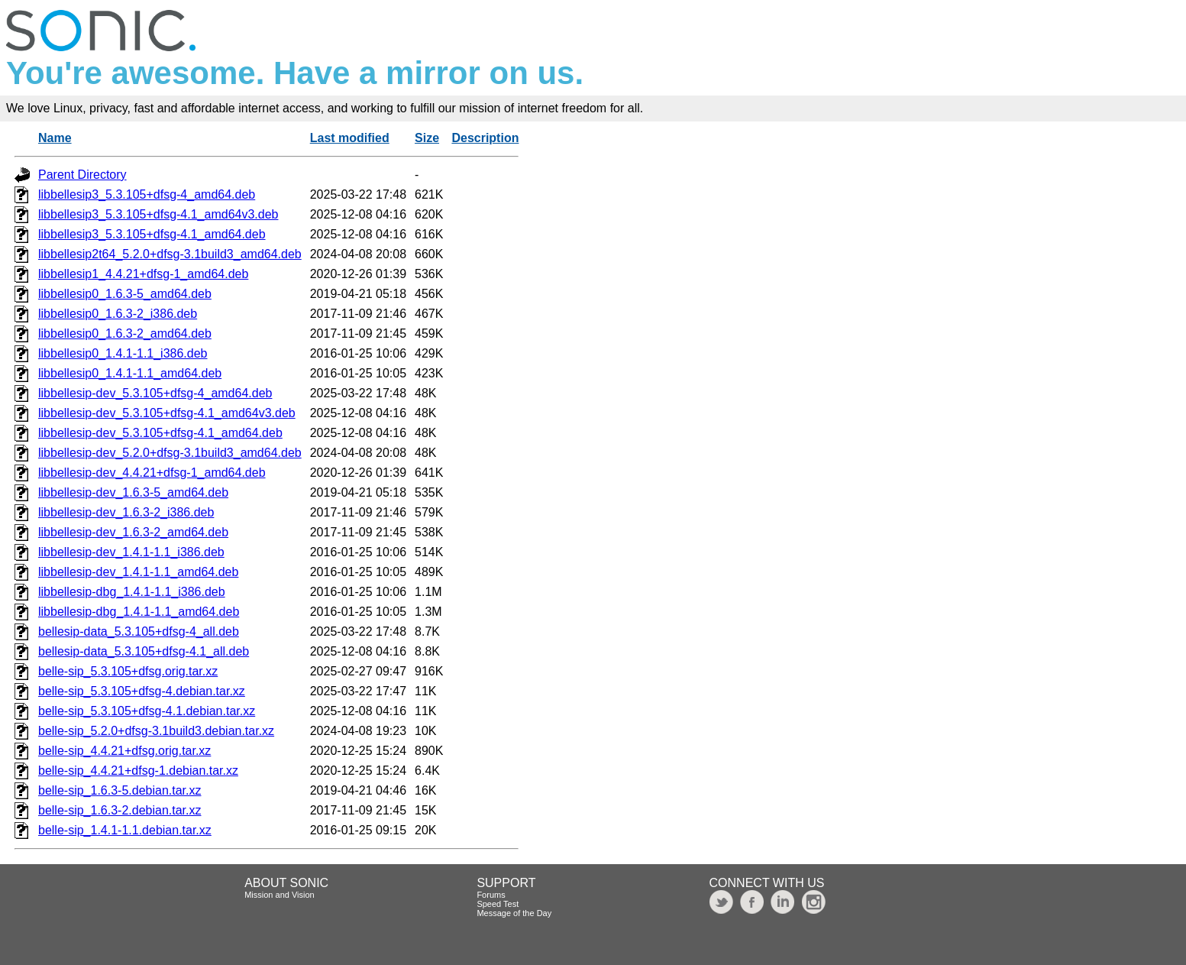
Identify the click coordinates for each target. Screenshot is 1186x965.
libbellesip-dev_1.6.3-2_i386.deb (126, 512)
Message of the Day (514, 913)
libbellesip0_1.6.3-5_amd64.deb (125, 293)
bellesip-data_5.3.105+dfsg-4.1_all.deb (143, 651)
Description (485, 137)
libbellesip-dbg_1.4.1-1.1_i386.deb (131, 591)
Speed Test (498, 903)
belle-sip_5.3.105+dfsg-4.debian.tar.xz (141, 691)
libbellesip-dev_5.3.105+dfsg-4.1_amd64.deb (160, 432)
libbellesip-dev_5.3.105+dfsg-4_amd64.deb (155, 393)
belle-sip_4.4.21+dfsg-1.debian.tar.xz (138, 770)
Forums (491, 894)
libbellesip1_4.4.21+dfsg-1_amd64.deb (143, 273)
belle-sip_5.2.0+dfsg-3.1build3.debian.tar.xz (156, 730)
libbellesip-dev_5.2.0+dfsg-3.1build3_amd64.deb (170, 452)
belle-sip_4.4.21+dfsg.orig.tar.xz (124, 750)
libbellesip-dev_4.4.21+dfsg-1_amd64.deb (152, 472)
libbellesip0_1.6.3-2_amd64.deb (125, 333)
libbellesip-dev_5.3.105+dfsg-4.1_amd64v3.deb (167, 412)
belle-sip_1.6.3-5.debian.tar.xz (119, 790)
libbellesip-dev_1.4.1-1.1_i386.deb (131, 552)
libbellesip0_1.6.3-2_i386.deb (117, 313)
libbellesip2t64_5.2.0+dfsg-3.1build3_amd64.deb (170, 254)
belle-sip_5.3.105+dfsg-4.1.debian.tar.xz (146, 710)
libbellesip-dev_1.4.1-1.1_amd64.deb (138, 571)
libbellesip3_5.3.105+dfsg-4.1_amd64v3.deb (158, 214)
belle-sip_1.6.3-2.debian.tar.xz (119, 810)
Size (427, 137)
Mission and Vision (279, 894)
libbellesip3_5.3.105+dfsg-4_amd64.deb (146, 194)
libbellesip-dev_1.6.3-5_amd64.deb (133, 492)
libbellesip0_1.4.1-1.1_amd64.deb (129, 373)
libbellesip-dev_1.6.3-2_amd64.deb (133, 532)
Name (55, 137)
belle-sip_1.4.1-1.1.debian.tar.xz (125, 830)
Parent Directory (82, 174)
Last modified (349, 137)
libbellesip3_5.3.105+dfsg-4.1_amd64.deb (152, 234)
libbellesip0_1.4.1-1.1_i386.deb (123, 353)
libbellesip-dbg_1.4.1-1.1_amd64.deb (138, 611)
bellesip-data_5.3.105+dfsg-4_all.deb (138, 631)
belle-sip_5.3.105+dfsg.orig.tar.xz (128, 671)
